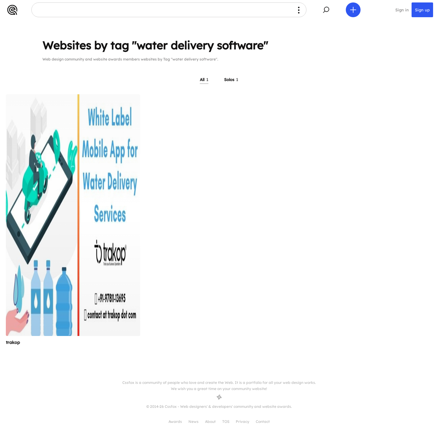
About (210, 421)
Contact (263, 421)
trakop (13, 342)
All (204, 79)
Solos (231, 79)
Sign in (402, 9)
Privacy (242, 421)
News (193, 421)
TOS (225, 421)
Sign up (422, 9)
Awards (175, 421)
